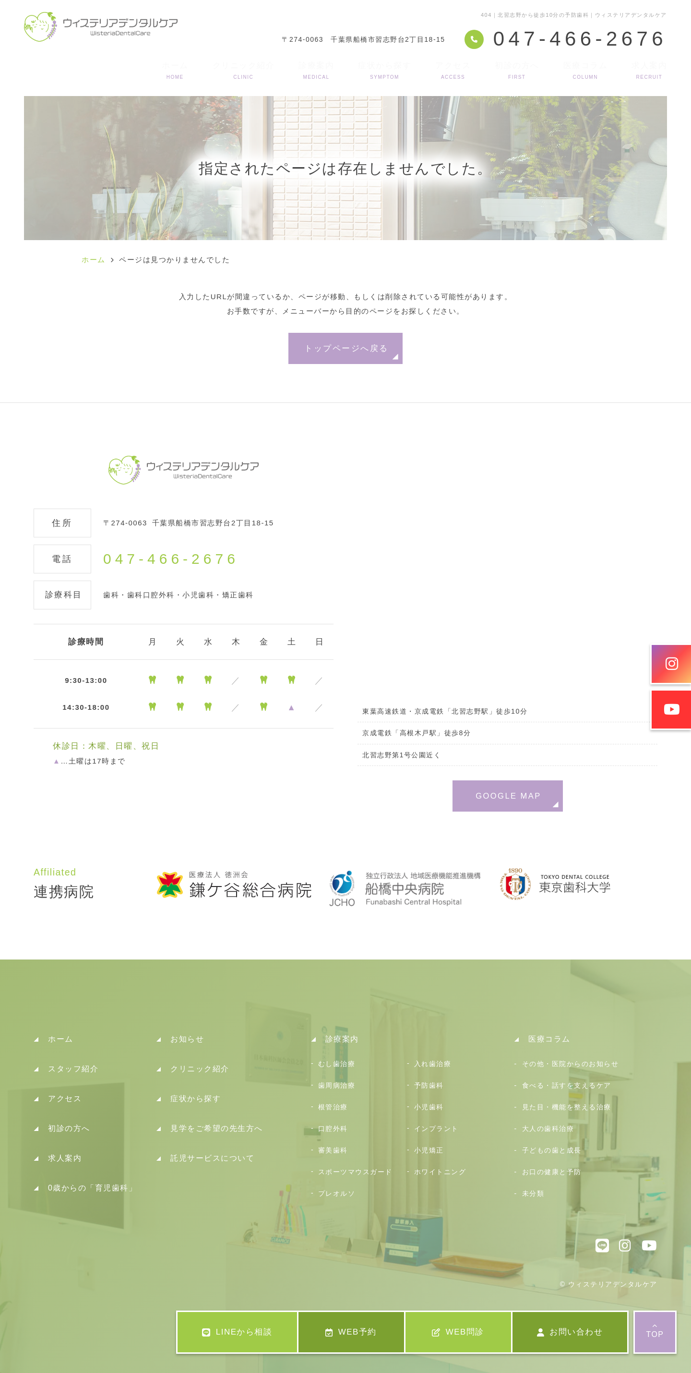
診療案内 (316, 70)
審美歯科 (333, 1150)
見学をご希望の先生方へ (216, 1128)
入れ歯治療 (433, 1064)
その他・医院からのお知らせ (570, 1064)
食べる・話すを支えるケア (566, 1085)
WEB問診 (458, 1332)
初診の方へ (517, 70)
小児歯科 (429, 1107)
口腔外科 (333, 1128)
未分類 (533, 1193)
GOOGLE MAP (508, 795)
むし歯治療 (337, 1064)
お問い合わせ (570, 1332)
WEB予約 (351, 1332)
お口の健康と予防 (552, 1172)
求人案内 (649, 70)
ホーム (175, 70)
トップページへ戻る (346, 348)
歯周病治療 (337, 1085)
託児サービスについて (212, 1158)
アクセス (453, 70)
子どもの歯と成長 (552, 1150)
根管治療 (333, 1107)
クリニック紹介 (244, 70)
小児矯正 (429, 1150)
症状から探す (384, 70)
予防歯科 (429, 1085)
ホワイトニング (440, 1172)
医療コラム (585, 70)
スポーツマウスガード (355, 1172)
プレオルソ (337, 1193)
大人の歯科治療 (548, 1128)
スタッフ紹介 (73, 1069)
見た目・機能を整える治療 (566, 1107)
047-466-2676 (171, 559)
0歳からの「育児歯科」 (92, 1188)
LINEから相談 (237, 1332)
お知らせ (187, 1039)
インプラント (436, 1128)
